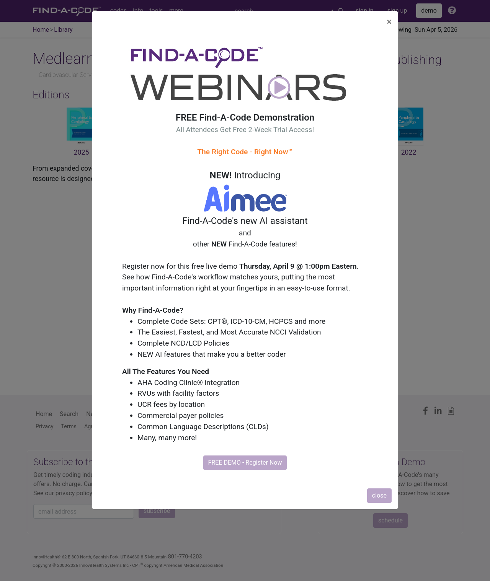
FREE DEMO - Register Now (245, 462)
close (379, 495)
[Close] (389, 22)
